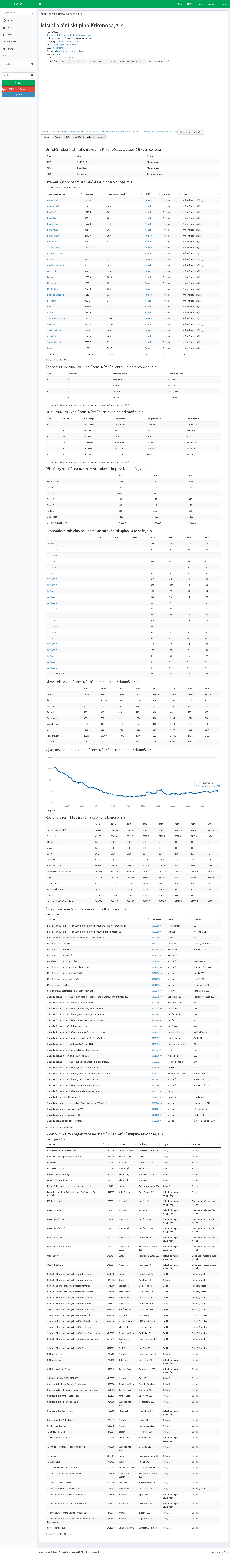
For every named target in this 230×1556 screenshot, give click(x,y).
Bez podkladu (92, 131)
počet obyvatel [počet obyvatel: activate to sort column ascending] (116, 193)
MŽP (127, 461)
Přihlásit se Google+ (15, 89)
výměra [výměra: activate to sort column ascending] (89, 193)
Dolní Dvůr (52, 212)
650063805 (157, 1020)
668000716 (157, 943)
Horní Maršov (53, 235)
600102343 (157, 1073)
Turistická (79, 131)
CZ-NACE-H (52, 590)
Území (46, 137)
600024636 (157, 1103)
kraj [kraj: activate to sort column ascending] (186, 193)
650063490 (157, 1008)
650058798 (157, 1049)
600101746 (157, 967)
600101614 (157, 973)
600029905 (157, 925)
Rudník (50, 306)
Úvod (179, 4)
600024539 (157, 996)
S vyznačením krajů (109, 131)
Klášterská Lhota (55, 253)
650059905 (157, 1120)
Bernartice (52, 200)
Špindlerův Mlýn (54, 342)
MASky (190, 4)
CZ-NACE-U (52, 667)
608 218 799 (73, 41)
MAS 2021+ (63, 61)
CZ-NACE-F (52, 579)
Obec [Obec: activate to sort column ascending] (172, 919)
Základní (60, 131)
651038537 (157, 1002)
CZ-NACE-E (52, 573)
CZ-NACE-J (52, 602)
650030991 (157, 1091)
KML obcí (136, 131)
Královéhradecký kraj (72, 51)
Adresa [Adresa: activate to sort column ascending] (198, 919)
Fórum (225, 4)
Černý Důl (51, 336)
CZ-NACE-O (52, 632)
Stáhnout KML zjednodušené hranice (159, 131)
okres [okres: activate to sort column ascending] (167, 193)
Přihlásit (18, 82)
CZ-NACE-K (52, 608)
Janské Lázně (53, 247)
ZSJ (67, 137)
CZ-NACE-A (52, 549)
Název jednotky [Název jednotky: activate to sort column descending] (57, 193)
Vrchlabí (71, 57)
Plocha (57, 137)
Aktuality (212, 4)
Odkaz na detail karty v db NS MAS (63, 35)
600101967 (157, 1067)
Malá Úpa (51, 283)
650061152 (157, 1038)
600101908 (157, 1097)
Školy (7, 34)
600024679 (157, 990)
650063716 (157, 949)
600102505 (157, 1114)
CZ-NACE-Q (52, 644)
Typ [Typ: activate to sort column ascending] (166, 1144)
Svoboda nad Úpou (56, 318)
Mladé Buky (52, 288)
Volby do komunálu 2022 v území (101, 61)
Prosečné (51, 300)
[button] (40, 4)
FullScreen (125, 131)
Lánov (50, 277)
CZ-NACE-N (52, 626)
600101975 (157, 1032)
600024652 (157, 1085)
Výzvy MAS (86, 35)
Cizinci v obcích (78, 61)
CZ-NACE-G (52, 585)
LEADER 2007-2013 (83, 137)
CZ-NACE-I (51, 596)
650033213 (157, 1061)
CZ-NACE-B (52, 555)
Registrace (18, 94)
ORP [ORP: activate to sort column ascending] (148, 193)
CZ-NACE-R (52, 650)
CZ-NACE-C (52, 561)
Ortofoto (69, 131)
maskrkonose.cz (61, 47)
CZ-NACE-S (52, 655)
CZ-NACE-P (52, 638)
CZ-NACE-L (52, 614)
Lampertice (52, 271)
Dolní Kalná (52, 218)
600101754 (157, 979)
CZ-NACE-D (52, 567)
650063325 (157, 1079)
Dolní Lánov (52, 223)
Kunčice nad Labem (56, 265)
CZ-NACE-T (52, 661)
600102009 (157, 1055)
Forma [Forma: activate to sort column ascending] (196, 1144)
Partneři (100, 137)
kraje (58, 51)
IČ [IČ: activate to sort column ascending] (109, 1144)
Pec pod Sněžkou (55, 294)
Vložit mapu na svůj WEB (191, 131)
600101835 (157, 961)
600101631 (157, 984)
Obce (201, 4)
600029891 (157, 931)
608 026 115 (62, 41)
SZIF (127, 405)
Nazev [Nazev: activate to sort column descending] (52, 919)
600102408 (157, 1109)
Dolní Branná (53, 206)
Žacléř (50, 348)
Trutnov (59, 54)
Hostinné (51, 241)
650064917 (157, 1014)
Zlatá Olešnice (54, 330)
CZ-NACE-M (52, 620)
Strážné (51, 312)
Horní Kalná (52, 229)
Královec (51, 259)
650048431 (157, 1044)
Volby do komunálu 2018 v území (132, 61)
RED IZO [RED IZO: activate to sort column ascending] (157, 919)
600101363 (157, 955)
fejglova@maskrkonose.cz (66, 44)
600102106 (157, 1026)
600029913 (157, 937)
